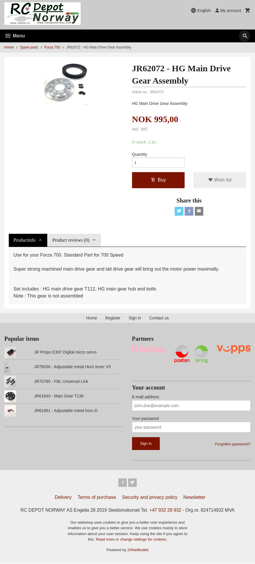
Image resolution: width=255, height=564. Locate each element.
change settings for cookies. (143, 542)
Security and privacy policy (149, 499)
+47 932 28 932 (166, 512)
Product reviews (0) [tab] (71, 241)
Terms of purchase (97, 499)
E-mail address (145, 398)
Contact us (159, 319)
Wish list (220, 180)
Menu (14, 35)
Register (112, 319)
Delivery (63, 499)
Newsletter (194, 499)
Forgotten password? (233, 446)
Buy (158, 180)
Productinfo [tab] (24, 241)
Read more (106, 542)
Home (9, 47)
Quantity (139, 154)
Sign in (135, 319)
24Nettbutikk (138, 552)
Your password (145, 420)
